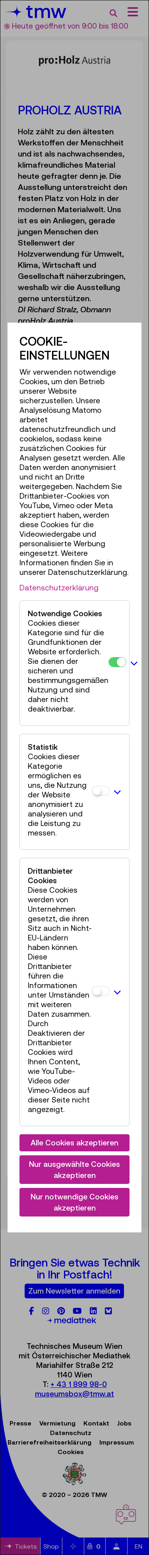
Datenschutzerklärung (59, 587)
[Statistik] (101, 791)
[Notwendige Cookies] (117, 662)
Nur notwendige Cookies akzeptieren (74, 1202)
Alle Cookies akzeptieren (74, 1142)
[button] (134, 663)
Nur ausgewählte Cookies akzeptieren (74, 1170)
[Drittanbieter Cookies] (101, 991)
